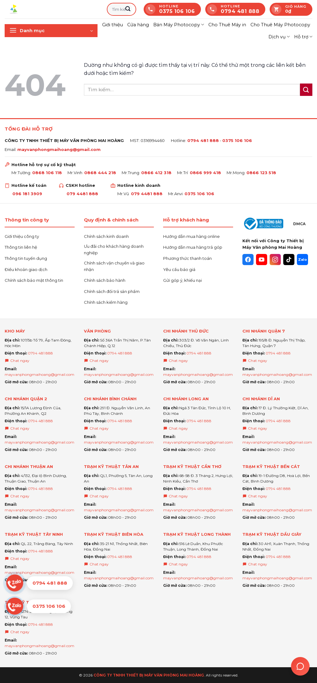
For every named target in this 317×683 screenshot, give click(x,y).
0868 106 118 (47, 172)
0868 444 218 (100, 172)
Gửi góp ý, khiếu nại (182, 280)
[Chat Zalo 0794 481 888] (39, 582)
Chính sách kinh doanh (106, 236)
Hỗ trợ (303, 37)
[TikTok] (288, 259)
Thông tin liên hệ (21, 247)
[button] (51, 30)
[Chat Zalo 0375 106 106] (39, 606)
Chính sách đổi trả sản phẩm (112, 291)
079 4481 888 (82, 193)
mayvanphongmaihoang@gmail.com (59, 149)
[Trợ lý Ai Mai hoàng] (300, 666)
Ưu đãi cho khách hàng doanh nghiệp (114, 249)
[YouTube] (261, 259)
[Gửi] (127, 9)
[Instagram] (275, 259)
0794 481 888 (203, 140)
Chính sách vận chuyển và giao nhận (114, 266)
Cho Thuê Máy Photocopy (280, 25)
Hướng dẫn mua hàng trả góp (192, 247)
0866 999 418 (205, 172)
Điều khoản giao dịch (26, 269)
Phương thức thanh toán (187, 258)
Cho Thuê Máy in (227, 25)
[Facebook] (248, 259)
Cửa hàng (138, 25)
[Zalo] (302, 259)
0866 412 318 (156, 172)
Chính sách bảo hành (104, 280)
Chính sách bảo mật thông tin (34, 280)
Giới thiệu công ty (22, 236)
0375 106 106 (237, 140)
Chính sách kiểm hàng (106, 302)
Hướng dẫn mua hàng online (191, 236)
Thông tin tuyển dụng (26, 258)
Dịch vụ (279, 37)
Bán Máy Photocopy (178, 25)
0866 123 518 (261, 172)
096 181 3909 (27, 193)
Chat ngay (17, 360)
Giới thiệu (112, 25)
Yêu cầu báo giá (179, 269)
